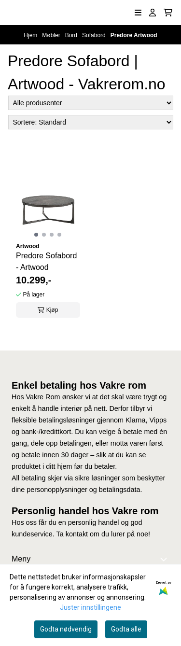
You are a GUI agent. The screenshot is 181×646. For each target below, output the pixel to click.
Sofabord (94, 35)
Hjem (31, 35)
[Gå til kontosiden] (152, 12)
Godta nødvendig (66, 629)
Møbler (52, 35)
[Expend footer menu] (165, 559)
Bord (72, 35)
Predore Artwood (134, 35)
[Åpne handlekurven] (168, 12)
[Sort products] (90, 122)
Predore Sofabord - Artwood (46, 261)
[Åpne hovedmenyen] (138, 12)
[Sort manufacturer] (90, 103)
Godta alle (126, 629)
